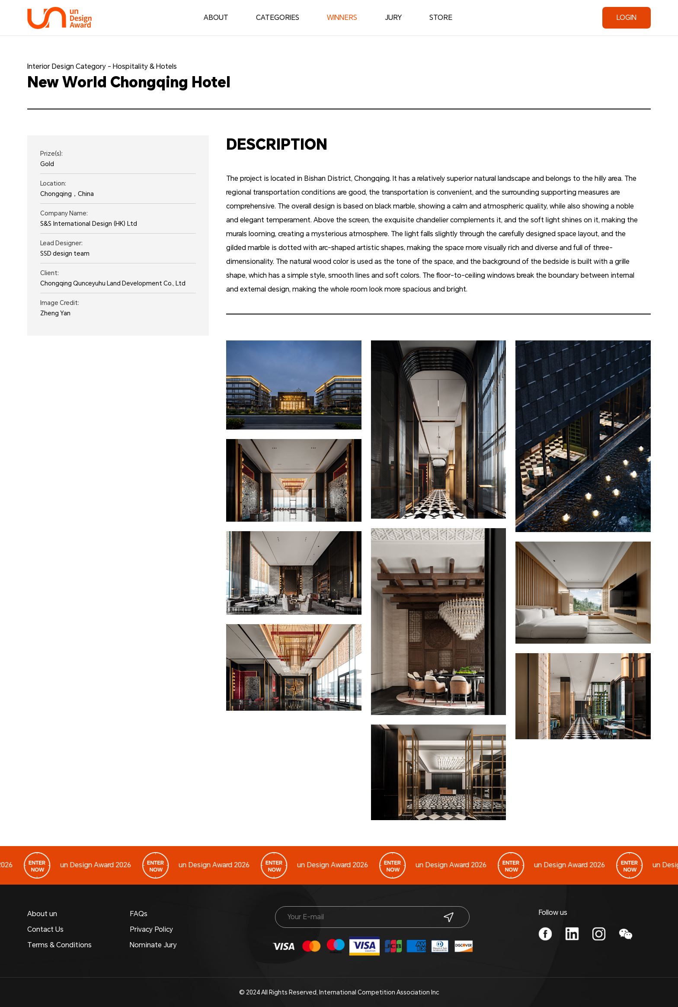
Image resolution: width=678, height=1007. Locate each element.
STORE (440, 17)
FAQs (138, 914)
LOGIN (626, 17)
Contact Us (45, 929)
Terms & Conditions (59, 945)
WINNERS (342, 19)
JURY (393, 17)
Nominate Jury (153, 945)
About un (42, 914)
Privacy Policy (151, 929)
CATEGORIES (277, 17)
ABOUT (216, 17)
